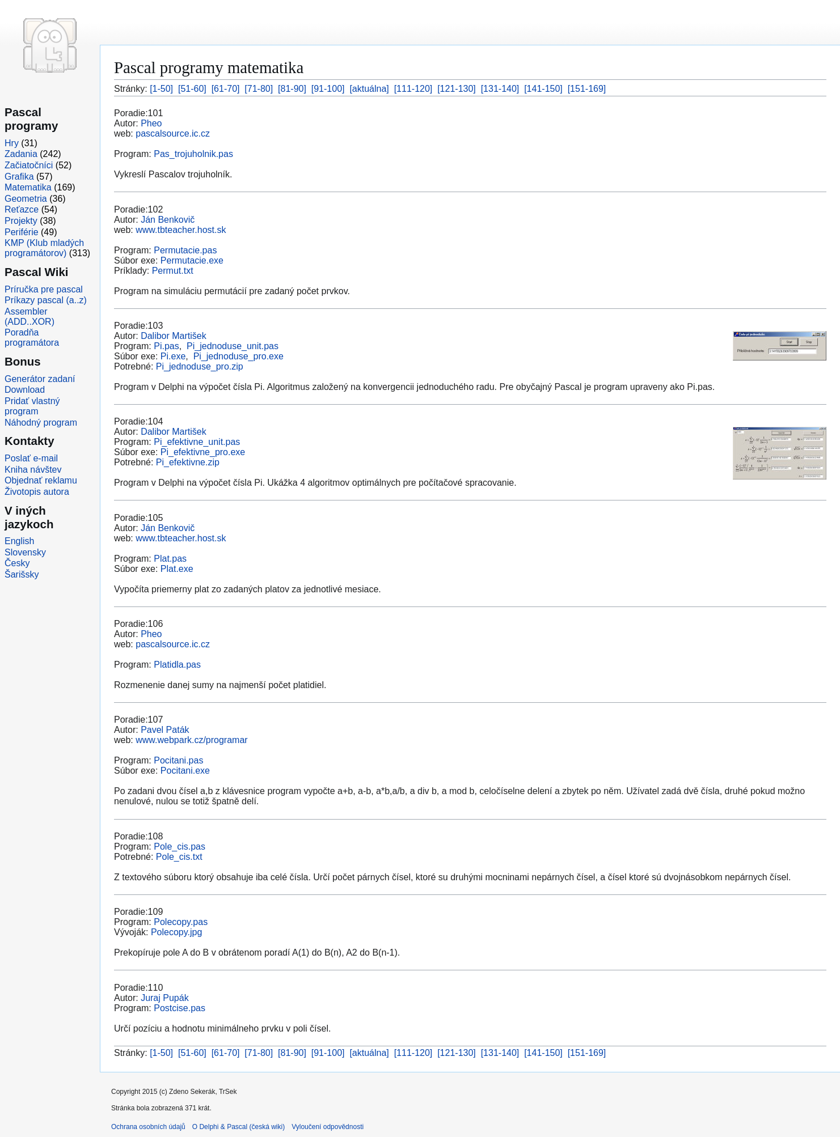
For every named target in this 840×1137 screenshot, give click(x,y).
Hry (12, 143)
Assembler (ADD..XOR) (29, 316)
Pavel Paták (165, 730)
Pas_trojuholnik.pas (193, 154)
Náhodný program (41, 422)
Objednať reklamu (41, 480)
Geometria (26, 198)
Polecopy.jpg (176, 932)
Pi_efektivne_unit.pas (197, 442)
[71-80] (258, 89)
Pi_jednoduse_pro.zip (199, 366)
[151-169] (587, 89)
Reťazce (22, 209)
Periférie (22, 232)
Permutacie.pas (185, 250)
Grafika (19, 176)
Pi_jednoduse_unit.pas (232, 346)
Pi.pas (166, 346)
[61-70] (226, 89)
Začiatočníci (29, 165)
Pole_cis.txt (179, 857)
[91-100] (328, 89)
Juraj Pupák (165, 998)
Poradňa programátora (32, 337)
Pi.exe (173, 356)
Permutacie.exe (192, 260)
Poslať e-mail (31, 458)
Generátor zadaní (40, 379)
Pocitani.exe (185, 770)
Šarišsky (22, 574)
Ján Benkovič (168, 219)
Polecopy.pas (181, 922)
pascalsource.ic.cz (173, 133)
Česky (17, 563)
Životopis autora (37, 492)
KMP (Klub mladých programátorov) (44, 248)
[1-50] (161, 89)
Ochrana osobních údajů (148, 1127)
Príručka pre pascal (44, 289)
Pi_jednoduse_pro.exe (238, 356)
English (19, 541)
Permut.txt (172, 270)
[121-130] (456, 89)
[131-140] (500, 89)
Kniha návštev (33, 469)
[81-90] (292, 89)
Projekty (21, 221)
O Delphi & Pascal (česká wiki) (238, 1127)
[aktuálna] (369, 89)
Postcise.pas (179, 1008)
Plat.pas (170, 558)
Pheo (151, 123)
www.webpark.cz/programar (191, 740)
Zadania (21, 154)
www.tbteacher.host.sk (181, 230)
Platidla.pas (177, 664)
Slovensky (25, 552)
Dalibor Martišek (173, 336)
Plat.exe (177, 569)
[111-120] (413, 89)
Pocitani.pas (178, 760)
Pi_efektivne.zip (188, 462)
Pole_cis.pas (179, 846)
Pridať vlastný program (32, 406)
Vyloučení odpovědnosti (328, 1127)
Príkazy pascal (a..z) (46, 300)
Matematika (28, 187)
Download (25, 389)
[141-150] (543, 89)
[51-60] (192, 89)
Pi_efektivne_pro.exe (203, 452)
